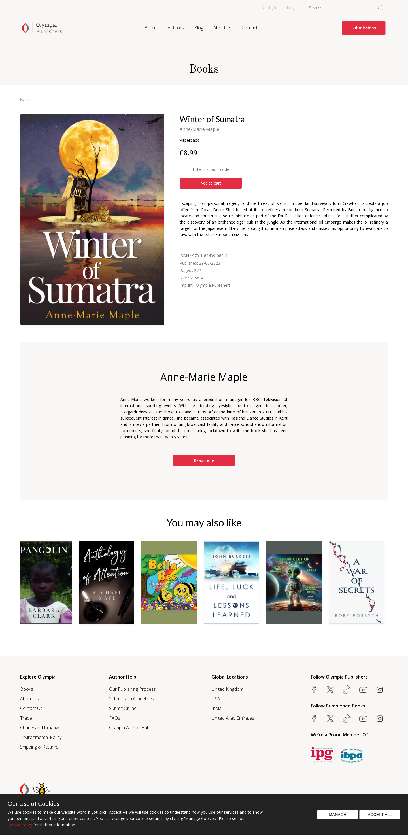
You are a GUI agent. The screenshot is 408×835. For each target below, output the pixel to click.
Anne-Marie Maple (199, 129)
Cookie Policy (20, 825)
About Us (29, 699)
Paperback (189, 140)
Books (151, 28)
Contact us (253, 28)
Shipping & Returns (39, 747)
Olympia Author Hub (129, 727)
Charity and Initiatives (41, 727)
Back (25, 100)
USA (216, 699)
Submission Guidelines (131, 699)
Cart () (269, 7)
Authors (176, 28)
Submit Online (123, 708)
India (217, 708)
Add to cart (211, 183)
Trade (26, 718)
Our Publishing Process (132, 689)
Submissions (363, 28)
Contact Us (31, 708)
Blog (198, 28)
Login (292, 7)
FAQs (114, 718)
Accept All (380, 814)
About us (222, 28)
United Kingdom (227, 689)
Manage (337, 814)
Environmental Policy (40, 737)
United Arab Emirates (233, 718)
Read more (204, 460)
